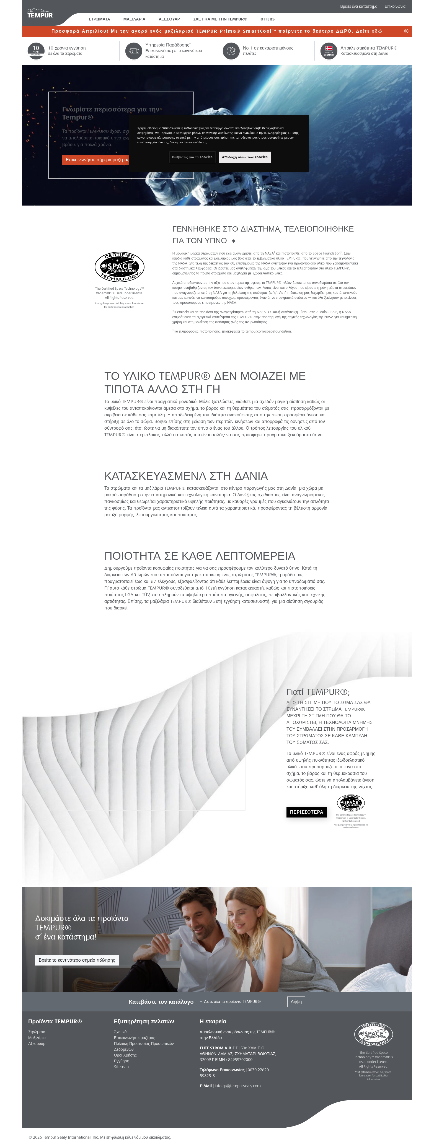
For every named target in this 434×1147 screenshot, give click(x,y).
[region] (219, 143)
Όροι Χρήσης (125, 1055)
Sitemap (121, 1066)
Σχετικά (120, 1031)
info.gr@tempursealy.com (238, 1085)
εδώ (377, 31)
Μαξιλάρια (37, 1037)
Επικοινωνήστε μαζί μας (134, 1037)
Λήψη (296, 1002)
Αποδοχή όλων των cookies (245, 157)
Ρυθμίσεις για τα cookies (192, 157)
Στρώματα (36, 1031)
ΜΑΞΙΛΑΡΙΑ (134, 19)
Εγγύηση (121, 1060)
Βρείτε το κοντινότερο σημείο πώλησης (77, 960)
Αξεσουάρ (36, 1043)
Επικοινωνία (395, 6)
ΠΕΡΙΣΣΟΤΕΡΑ (306, 812)
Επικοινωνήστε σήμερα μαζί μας (97, 160)
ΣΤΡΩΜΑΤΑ (99, 19)
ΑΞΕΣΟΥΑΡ (169, 19)
